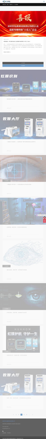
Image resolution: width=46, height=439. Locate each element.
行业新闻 (16, 4)
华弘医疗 (9, 435)
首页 (7, 4)
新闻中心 (11, 4)
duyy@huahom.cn (6, 431)
